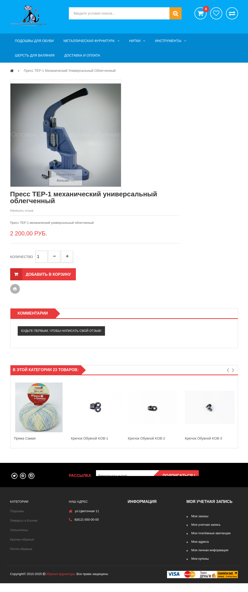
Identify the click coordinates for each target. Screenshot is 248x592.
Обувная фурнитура (60, 582)
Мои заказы (199, 516)
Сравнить (232, 13)
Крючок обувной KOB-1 (89, 438)
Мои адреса (200, 541)
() (205, 9)
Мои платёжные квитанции (211, 533)
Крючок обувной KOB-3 (203, 438)
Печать (15, 289)
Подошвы (17, 511)
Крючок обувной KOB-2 (146, 438)
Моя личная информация (209, 550)
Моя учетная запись (206, 524)
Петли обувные (21, 549)
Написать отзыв (21, 210)
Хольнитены (19, 530)
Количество (21, 257)
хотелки (216, 13)
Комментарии (33, 313)
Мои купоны (200, 558)
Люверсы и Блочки (24, 520)
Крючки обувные (22, 539)
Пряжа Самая (25, 438)
